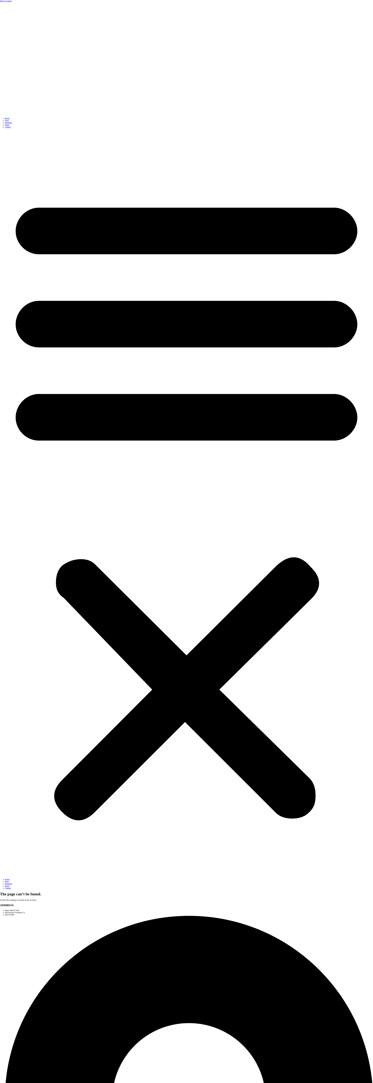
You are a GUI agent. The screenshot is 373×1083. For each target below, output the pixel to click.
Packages (8, 123)
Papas (7, 125)
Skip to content (6, 1)
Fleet (7, 120)
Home (7, 118)
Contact (8, 127)
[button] (186, 503)
